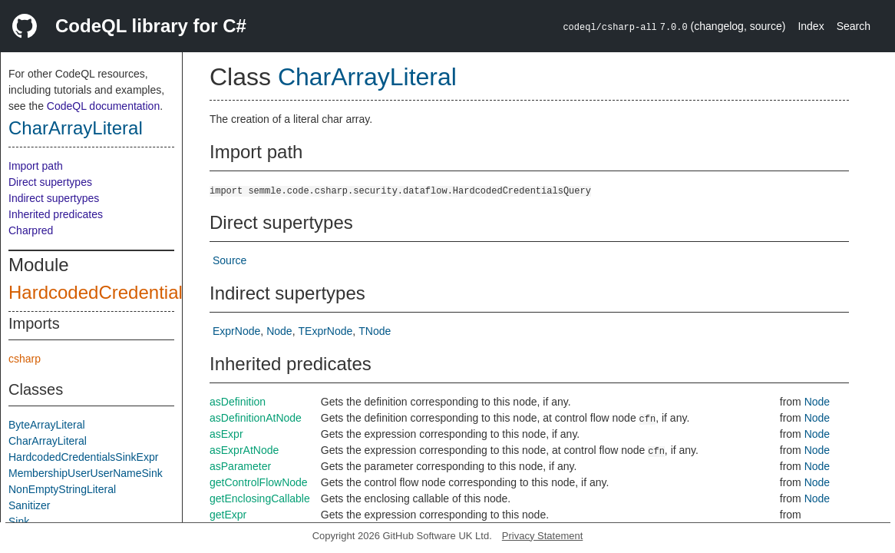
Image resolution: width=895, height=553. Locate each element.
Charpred (30, 230)
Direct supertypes (50, 182)
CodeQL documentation (103, 106)
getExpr (228, 514)
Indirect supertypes (53, 198)
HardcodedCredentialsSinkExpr (83, 457)
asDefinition (238, 402)
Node (279, 331)
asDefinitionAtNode (256, 418)
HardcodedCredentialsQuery (125, 292)
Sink (18, 521)
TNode (374, 331)
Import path (35, 166)
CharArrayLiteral (75, 128)
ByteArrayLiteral (46, 425)
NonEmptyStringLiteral (62, 489)
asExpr (226, 434)
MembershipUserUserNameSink (85, 473)
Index (811, 26)
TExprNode (326, 331)
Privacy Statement (542, 535)
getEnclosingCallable (260, 498)
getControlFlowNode (259, 482)
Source (229, 260)
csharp (24, 359)
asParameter (240, 466)
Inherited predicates (55, 214)
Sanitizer (29, 505)
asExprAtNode (244, 450)
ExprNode (236, 331)
